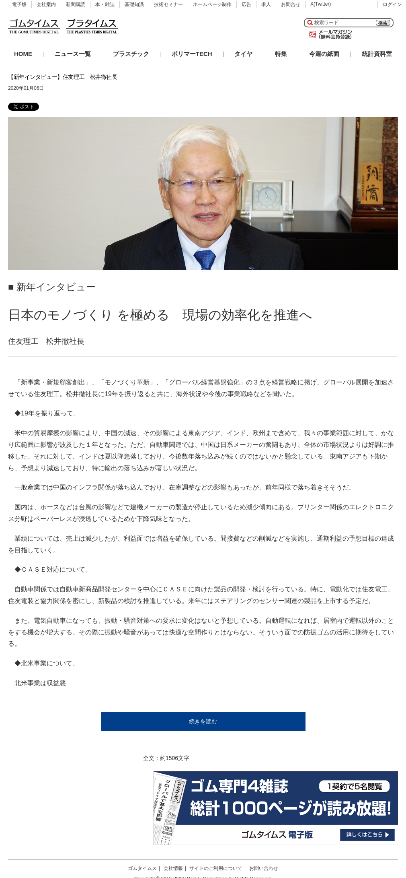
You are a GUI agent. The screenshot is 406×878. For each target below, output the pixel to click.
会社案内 (46, 4)
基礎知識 (134, 4)
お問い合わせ (263, 868)
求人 (266, 4)
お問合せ (290, 4)
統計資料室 (377, 53)
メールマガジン (329, 34)
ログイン (392, 4)
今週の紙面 (324, 53)
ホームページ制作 (212, 4)
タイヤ (243, 53)
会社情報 (173, 868)
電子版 (19, 4)
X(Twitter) (320, 4)
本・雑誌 (105, 4)
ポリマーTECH (192, 53)
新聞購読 (75, 4)
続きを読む (203, 721)
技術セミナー (168, 4)
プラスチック (131, 53)
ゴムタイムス (142, 868)
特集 (281, 53)
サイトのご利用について (215, 868)
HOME (23, 53)
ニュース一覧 (73, 53)
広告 (246, 4)
